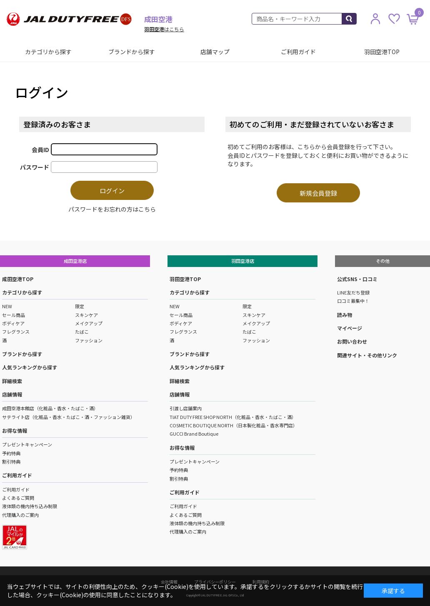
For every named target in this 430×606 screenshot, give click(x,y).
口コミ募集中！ (353, 300)
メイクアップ (88, 323)
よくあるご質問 (18, 497)
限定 (79, 306)
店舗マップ (215, 51)
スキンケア (86, 315)
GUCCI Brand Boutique (194, 433)
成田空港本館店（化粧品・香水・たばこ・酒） (50, 408)
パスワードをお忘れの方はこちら (112, 209)
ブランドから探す (131, 51)
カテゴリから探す (48, 51)
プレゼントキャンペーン (27, 444)
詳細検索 (12, 380)
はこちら (164, 28)
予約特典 (11, 453)
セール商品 (13, 315)
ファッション (88, 340)
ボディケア (13, 323)
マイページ (349, 328)
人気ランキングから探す (29, 367)
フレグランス (16, 331)
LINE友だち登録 (353, 292)
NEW (7, 306)
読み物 (344, 314)
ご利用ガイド (298, 51)
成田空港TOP (17, 278)
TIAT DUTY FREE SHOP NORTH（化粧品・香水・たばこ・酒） (233, 417)
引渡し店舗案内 (186, 408)
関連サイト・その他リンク (367, 355)
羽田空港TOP (382, 51)
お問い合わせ (352, 341)
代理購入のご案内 (20, 514)
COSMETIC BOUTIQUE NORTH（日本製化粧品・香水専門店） (234, 425)
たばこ (82, 331)
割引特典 (11, 461)
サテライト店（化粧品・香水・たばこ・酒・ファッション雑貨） (68, 417)
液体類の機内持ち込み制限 (29, 506)
